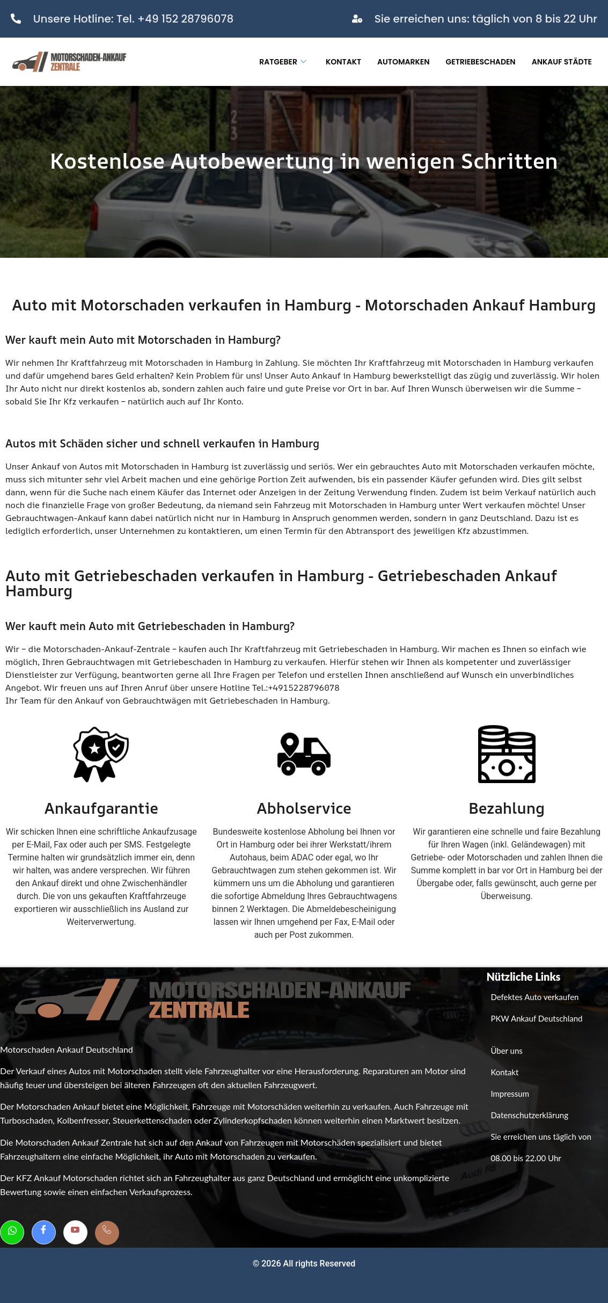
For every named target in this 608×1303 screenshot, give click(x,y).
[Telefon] (107, 1233)
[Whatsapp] (12, 1232)
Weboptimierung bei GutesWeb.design (34, 1283)
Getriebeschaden (481, 61)
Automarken (403, 61)
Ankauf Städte (562, 61)
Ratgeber (282, 61)
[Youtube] (75, 1232)
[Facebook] (44, 1232)
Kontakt (343, 61)
